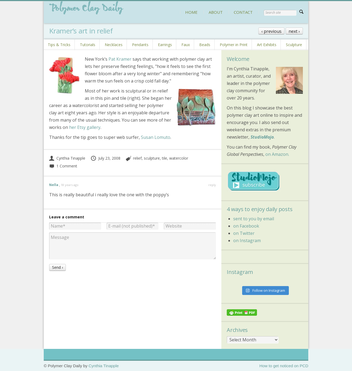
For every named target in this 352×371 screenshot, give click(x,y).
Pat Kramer (120, 59)
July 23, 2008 (105, 158)
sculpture (152, 158)
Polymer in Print (234, 44)
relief (137, 158)
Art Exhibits (266, 44)
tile (164, 158)
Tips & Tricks (59, 44)
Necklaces (114, 44)
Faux (185, 44)
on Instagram (247, 240)
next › (294, 31)
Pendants (140, 44)
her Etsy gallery (84, 127)
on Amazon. (277, 154)
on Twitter (244, 233)
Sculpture (294, 44)
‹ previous (271, 31)
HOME (191, 12)
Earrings (165, 44)
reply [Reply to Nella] (212, 185)
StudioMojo (262, 137)
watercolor (178, 158)
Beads (204, 44)
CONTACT (243, 12)
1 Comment (63, 166)
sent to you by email (253, 219)
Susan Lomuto (155, 137)
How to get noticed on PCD (283, 365)
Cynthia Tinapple (67, 158)
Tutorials (87, 44)
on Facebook (246, 226)
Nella (53, 185)
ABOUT (216, 12)
